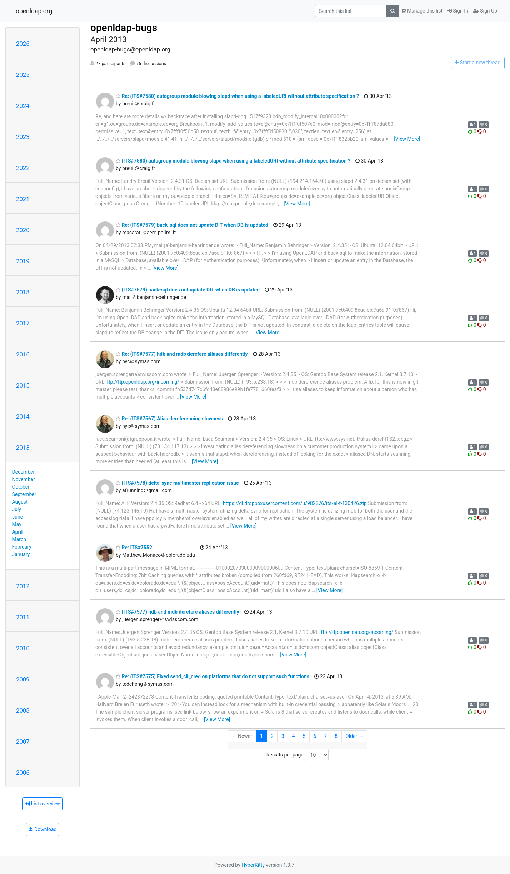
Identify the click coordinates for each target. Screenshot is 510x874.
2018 (23, 292)
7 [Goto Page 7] (325, 736)
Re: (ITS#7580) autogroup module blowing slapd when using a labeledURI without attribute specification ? (237, 96)
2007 (23, 741)
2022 (23, 167)
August (20, 502)
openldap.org (34, 11)
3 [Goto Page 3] (282, 736)
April (17, 532)
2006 (23, 772)
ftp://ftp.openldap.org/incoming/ (143, 382)
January (21, 554)
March (19, 539)
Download (43, 829)
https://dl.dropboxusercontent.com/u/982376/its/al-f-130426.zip (295, 503)
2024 (23, 105)
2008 (23, 710)
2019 (23, 261)
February (21, 547)
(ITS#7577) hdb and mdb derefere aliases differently (177, 612)
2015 (23, 385)
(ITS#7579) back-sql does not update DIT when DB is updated (188, 290)
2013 (23, 447)
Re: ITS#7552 (134, 547)
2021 (23, 199)
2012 (23, 586)
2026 (23, 43)
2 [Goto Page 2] (272, 736)
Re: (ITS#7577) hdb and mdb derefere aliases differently (182, 354)
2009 (23, 679)
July (16, 509)
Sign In (458, 11)
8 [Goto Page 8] (336, 736)
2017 (23, 323)
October (21, 487)
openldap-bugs (123, 28)
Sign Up (485, 11)
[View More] (407, 139)
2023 (23, 136)
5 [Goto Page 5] (304, 736)
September (24, 494)
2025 (23, 74)
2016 (23, 354)
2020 (23, 230)
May (16, 524)
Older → (354, 736)
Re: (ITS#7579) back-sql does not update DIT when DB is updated (192, 225)
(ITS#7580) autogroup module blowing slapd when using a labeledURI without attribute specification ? (233, 161)
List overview (42, 803)
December (23, 472)
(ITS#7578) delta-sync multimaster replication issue (177, 483)
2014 (23, 416)
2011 (23, 617)
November (23, 479)
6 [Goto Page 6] (314, 736)
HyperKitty (253, 865)
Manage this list (422, 11)
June (17, 517)
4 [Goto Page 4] (293, 736)
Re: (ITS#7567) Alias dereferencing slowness (169, 418)
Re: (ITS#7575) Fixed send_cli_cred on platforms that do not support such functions (212, 676)
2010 (23, 648)
